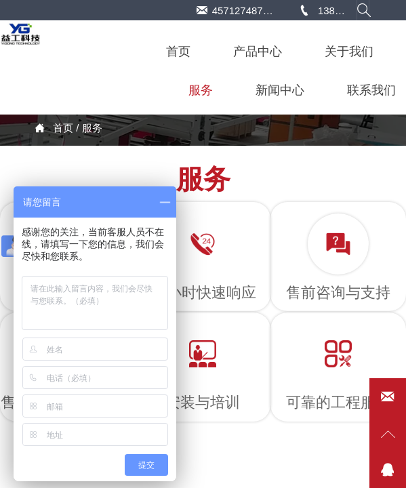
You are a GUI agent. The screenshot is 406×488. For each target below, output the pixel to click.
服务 (92, 128)
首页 (63, 128)
